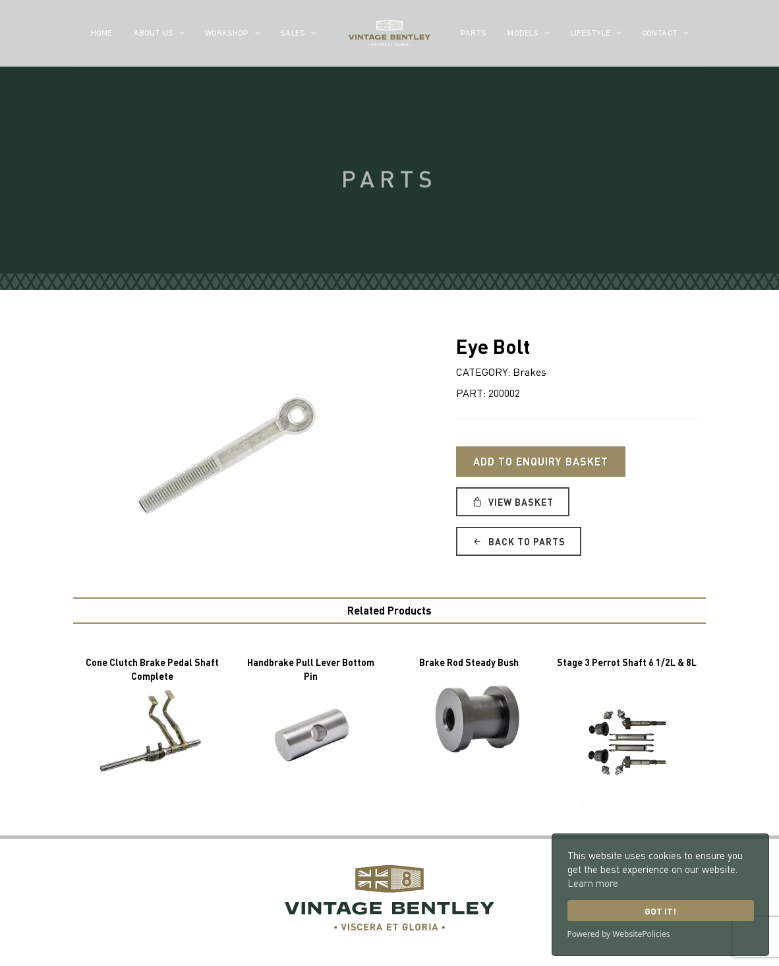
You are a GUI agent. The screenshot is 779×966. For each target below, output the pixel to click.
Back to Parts (518, 541)
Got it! (660, 911)
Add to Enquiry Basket (540, 461)
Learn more (592, 883)
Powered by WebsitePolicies (618, 934)
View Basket (513, 502)
